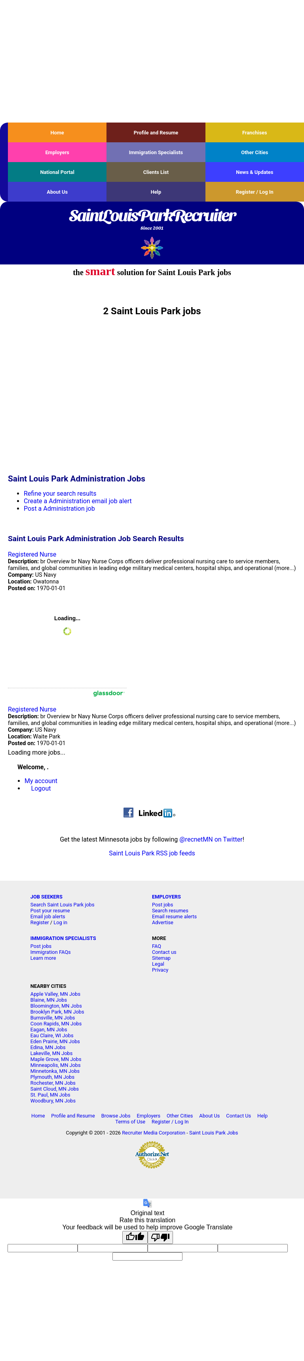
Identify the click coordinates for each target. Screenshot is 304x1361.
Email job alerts (47, 916)
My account (41, 781)
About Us (57, 192)
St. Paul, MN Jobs (50, 1095)
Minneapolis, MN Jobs (55, 1065)
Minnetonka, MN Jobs (55, 1071)
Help (156, 192)
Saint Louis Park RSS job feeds (152, 853)
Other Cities (254, 152)
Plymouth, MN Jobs (52, 1077)
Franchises (254, 133)
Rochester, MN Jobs (53, 1083)
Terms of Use (130, 1122)
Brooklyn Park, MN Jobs (57, 1012)
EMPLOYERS (166, 897)
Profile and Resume (156, 133)
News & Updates (254, 172)
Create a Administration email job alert (78, 501)
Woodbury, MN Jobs (53, 1101)
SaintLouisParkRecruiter (152, 220)
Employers (57, 152)
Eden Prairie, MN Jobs (55, 1041)
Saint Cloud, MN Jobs (54, 1089)
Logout (41, 788)
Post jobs (162, 905)
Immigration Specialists (156, 152)
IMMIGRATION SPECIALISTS (63, 938)
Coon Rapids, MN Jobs (56, 1024)
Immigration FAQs (50, 952)
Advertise (162, 922)
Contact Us (238, 1116)
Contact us (164, 952)
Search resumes (170, 911)
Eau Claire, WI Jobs (52, 1035)
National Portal (57, 172)
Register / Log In (255, 192)
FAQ (156, 946)
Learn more (43, 958)
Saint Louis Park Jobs (213, 1133)
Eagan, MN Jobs (48, 1030)
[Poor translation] (160, 1237)
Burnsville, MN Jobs (52, 1018)
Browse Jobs (116, 1116)
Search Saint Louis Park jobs (62, 905)
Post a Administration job (59, 508)
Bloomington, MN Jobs (56, 1006)
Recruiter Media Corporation (153, 1133)
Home (57, 133)
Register (39, 922)
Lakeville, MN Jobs (51, 1053)
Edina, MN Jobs (48, 1047)
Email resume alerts (174, 916)
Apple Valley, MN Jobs (55, 994)
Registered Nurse (32, 554)
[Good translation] (135, 1237)
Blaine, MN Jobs (48, 1000)
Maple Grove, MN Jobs (56, 1059)
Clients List (156, 172)
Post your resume (50, 911)
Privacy (160, 970)
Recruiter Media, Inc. (152, 247)
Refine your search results (60, 493)
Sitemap (161, 958)
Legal (158, 964)
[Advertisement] (152, 61)
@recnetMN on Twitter (210, 839)
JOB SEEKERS (46, 897)
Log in (60, 922)
